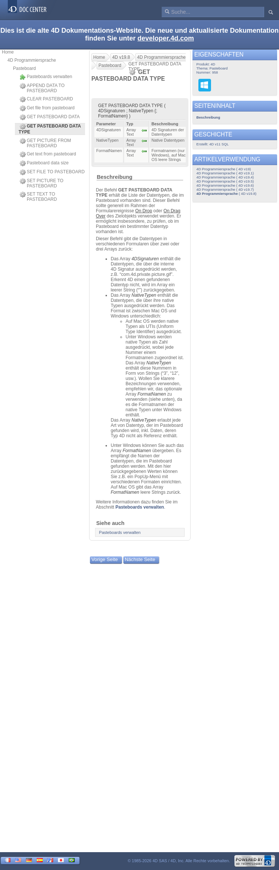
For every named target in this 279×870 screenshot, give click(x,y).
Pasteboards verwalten (46, 77)
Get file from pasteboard (47, 108)
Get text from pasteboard (48, 154)
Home (8, 52)
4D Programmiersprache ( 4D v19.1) (225, 173)
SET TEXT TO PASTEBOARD (38, 196)
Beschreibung (114, 177)
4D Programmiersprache (31, 60)
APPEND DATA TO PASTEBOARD (42, 88)
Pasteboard (24, 68)
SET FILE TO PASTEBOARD (52, 172)
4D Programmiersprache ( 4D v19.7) (225, 189)
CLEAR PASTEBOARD (46, 99)
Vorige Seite (104, 559)
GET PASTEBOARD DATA (50, 117)
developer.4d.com (165, 38)
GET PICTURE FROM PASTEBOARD (45, 143)
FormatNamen (151, 394)
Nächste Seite (140, 559)
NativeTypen (144, 295)
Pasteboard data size (44, 163)
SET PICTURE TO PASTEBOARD (42, 183)
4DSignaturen (145, 258)
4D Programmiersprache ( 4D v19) (224, 169)
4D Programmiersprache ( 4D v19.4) (225, 177)
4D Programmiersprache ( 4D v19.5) (225, 181)
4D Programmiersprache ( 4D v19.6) (225, 185)
